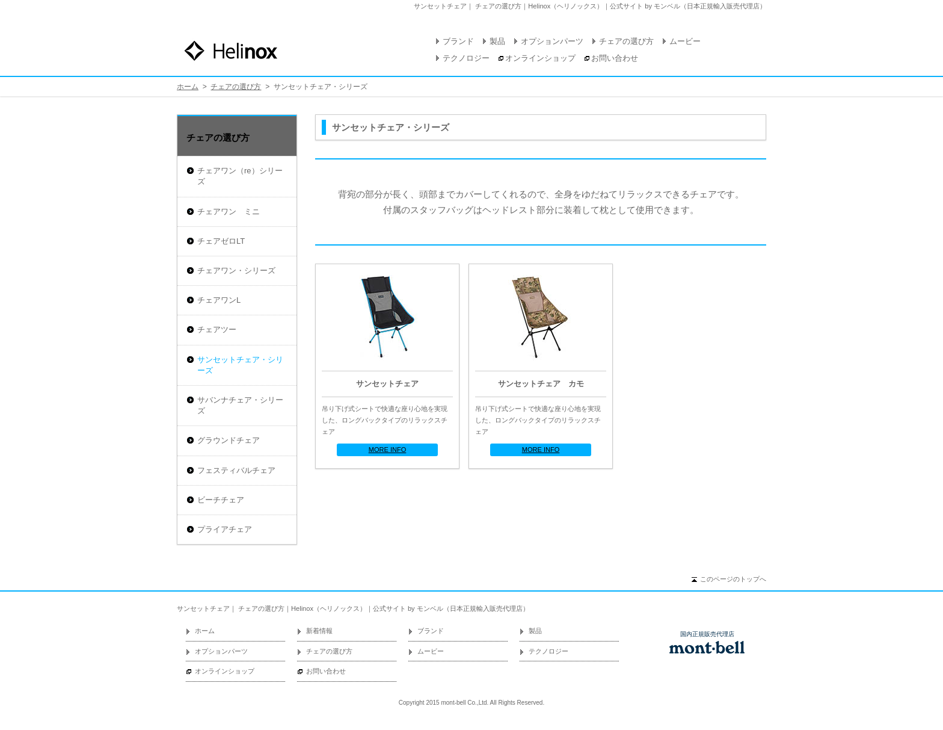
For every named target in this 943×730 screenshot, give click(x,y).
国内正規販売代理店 (707, 634)
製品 (497, 41)
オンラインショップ (540, 58)
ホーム (187, 86)
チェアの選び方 (626, 41)
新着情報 (319, 630)
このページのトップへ (733, 579)
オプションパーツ (552, 41)
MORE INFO (388, 449)
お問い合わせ (614, 58)
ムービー (685, 41)
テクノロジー (466, 58)
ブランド (458, 41)
